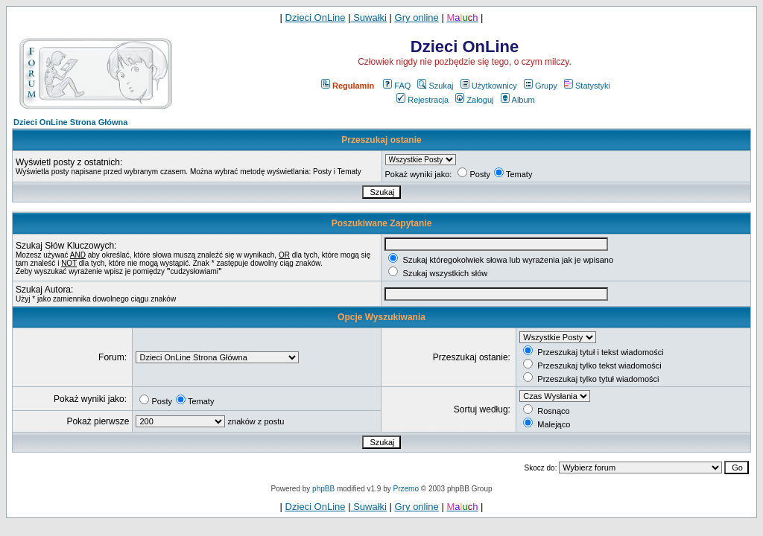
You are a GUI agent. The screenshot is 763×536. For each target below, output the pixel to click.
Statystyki (587, 85)
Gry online (417, 17)
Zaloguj (474, 99)
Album (518, 99)
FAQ (397, 85)
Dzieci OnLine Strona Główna (70, 122)
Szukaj (435, 85)
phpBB (323, 489)
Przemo (406, 489)
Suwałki (369, 17)
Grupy (540, 85)
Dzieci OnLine (315, 17)
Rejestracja (422, 99)
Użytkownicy (488, 85)
